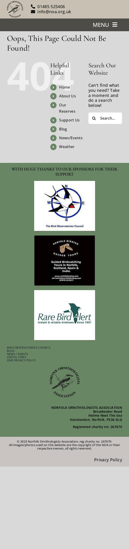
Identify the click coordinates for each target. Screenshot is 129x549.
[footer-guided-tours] (64, 237)
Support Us (69, 120)
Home (64, 87)
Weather (67, 146)
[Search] (94, 118)
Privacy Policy (108, 459)
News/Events (71, 137)
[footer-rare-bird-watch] (64, 292)
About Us (67, 96)
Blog (63, 129)
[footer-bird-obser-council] (64, 183)
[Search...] (105, 118)
